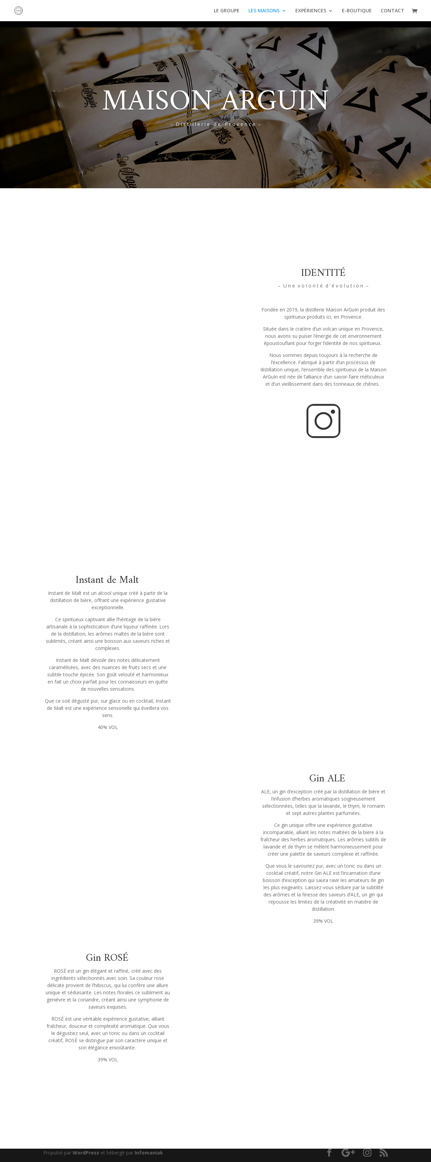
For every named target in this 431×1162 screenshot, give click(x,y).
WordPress (86, 1152)
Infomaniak (149, 1152)
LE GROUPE (226, 11)
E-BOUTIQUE (357, 11)
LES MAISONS (264, 11)
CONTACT (392, 11)
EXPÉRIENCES (310, 11)
